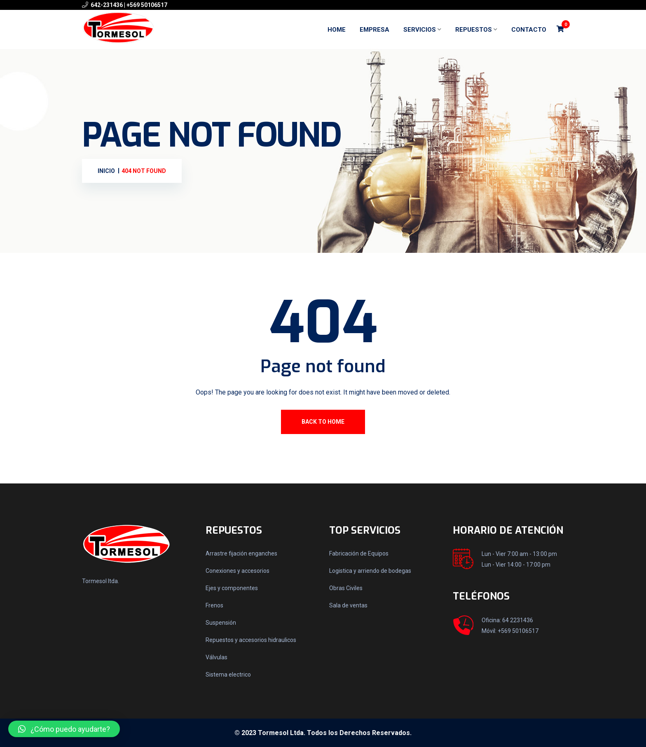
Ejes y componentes (232, 588)
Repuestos (473, 29)
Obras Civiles (346, 588)
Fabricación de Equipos (359, 553)
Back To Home (323, 421)
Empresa (374, 29)
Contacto (528, 29)
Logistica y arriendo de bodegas (370, 570)
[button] (64, 729)
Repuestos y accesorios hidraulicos (251, 640)
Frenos (214, 605)
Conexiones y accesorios (237, 570)
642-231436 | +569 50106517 (129, 5)
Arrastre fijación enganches (241, 553)
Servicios (419, 29)
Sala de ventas (348, 605)
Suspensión (221, 622)
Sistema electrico (228, 674)
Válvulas (216, 657)
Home (337, 29)
